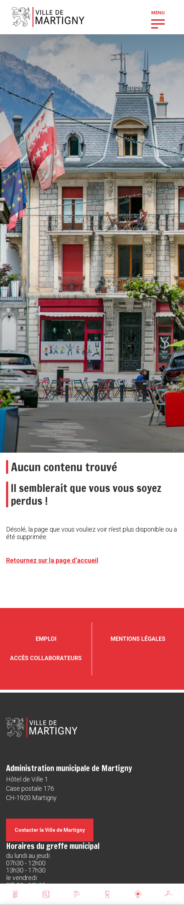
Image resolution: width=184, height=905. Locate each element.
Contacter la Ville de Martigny (50, 830)
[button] (158, 23)
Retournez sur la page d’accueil (52, 560)
